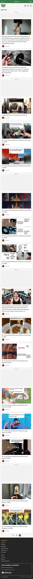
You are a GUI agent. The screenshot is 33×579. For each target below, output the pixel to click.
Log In (30, 1)
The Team (3, 557)
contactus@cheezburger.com (8, 569)
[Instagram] (25, 6)
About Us (3, 559)
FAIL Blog (3, 544)
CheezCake (3, 552)
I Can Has (3, 542)
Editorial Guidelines (5, 561)
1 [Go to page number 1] (16, 535)
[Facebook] (28, 6)
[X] (31, 6)
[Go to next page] (20, 535)
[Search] (3, 1)
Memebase (16, 1)
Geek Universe (4, 550)
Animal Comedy (4, 548)
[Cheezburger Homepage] (16, 573)
